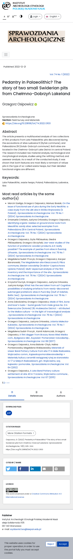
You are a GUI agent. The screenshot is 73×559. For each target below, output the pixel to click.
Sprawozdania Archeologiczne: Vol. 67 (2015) (31, 377)
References (36, 394)
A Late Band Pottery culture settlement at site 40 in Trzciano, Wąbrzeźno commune (38, 372)
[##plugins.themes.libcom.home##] (36, 36)
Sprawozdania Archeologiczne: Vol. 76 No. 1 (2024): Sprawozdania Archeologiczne (35, 215)
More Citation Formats (20, 433)
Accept (63, 544)
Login (34, 16)
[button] (11, 468)
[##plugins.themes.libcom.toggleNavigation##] (6, 54)
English (52, 16)
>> (8, 382)
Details (12, 394)
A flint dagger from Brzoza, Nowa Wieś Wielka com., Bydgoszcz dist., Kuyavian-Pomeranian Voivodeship (38, 336)
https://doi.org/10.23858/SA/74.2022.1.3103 (26, 123)
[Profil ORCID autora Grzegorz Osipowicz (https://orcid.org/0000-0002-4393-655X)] (35, 104)
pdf (9, 412)
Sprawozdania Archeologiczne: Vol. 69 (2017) (31, 341)
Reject (50, 544)
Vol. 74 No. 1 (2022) (60, 74)
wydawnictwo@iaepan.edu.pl (25, 529)
